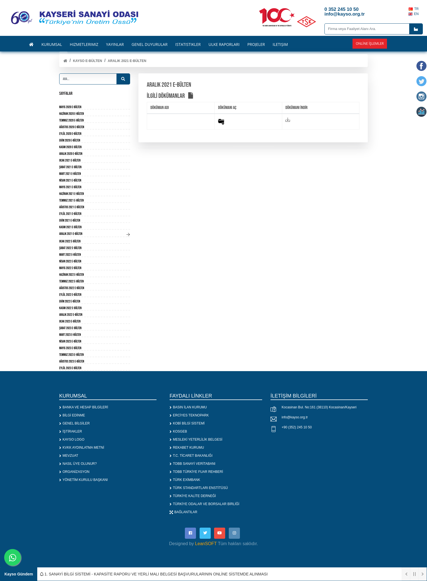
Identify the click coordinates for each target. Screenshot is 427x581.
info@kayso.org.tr (295, 417)
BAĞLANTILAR (183, 512)
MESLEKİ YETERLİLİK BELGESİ (196, 439)
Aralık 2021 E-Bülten (127, 61)
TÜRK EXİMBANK (185, 480)
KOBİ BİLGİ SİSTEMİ (187, 423)
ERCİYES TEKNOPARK (189, 415)
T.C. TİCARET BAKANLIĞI (191, 456)
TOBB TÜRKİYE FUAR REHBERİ (196, 472)
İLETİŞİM (280, 44)
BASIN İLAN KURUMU (188, 407)
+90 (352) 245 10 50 (297, 427)
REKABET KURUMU (187, 448)
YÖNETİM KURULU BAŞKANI (83, 480)
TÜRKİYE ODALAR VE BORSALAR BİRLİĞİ (204, 504)
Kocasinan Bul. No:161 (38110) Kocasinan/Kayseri (319, 407)
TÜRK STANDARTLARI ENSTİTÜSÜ (199, 488)
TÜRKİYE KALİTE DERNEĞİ (193, 496)
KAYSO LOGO (71, 439)
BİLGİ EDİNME (72, 415)
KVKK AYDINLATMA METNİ (81, 448)
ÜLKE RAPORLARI (224, 44)
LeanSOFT (206, 543)
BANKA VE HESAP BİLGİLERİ (83, 407)
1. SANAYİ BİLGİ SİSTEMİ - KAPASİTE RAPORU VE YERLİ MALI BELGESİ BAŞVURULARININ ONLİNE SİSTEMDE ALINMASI (154, 574)
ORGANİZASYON (74, 472)
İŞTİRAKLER (70, 431)
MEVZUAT (68, 456)
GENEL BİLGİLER (74, 423)
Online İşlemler (370, 43)
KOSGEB (178, 431)
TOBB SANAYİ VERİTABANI (192, 464)
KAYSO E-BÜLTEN (87, 61)
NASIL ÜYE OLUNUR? (78, 464)
